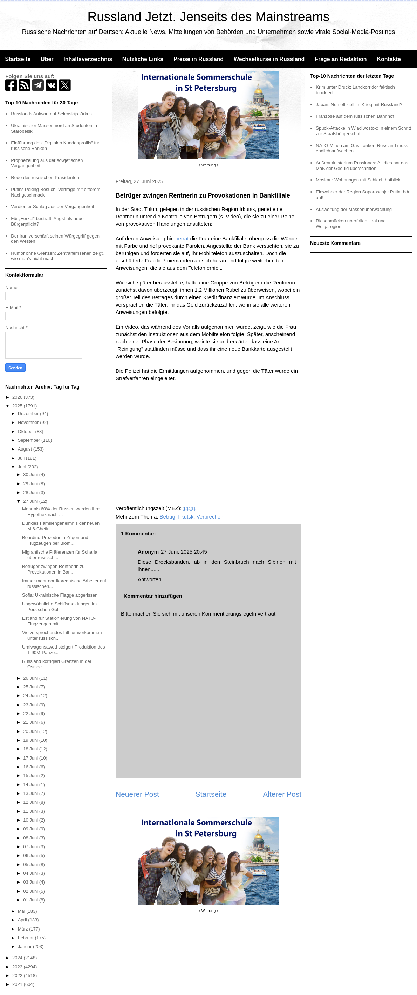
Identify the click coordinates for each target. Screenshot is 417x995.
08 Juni (31, 837)
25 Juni (31, 686)
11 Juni (31, 811)
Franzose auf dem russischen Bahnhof (355, 116)
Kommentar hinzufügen (153, 596)
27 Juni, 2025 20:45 (184, 552)
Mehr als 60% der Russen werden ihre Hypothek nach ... (61, 511)
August (25, 449)
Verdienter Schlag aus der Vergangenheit (52, 206)
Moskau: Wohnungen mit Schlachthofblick (358, 180)
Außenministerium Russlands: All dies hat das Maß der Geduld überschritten (362, 165)
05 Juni (31, 864)
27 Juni (31, 501)
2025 (18, 406)
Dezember (29, 413)
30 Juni (31, 474)
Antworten (150, 579)
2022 (18, 975)
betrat (182, 238)
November (29, 422)
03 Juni (31, 882)
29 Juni (31, 483)
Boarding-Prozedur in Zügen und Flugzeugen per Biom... (55, 540)
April (23, 919)
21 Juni (31, 722)
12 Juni (31, 802)
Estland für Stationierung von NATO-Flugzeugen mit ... (59, 621)
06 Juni (31, 855)
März (23, 929)
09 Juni (31, 828)
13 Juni (31, 793)
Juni (22, 466)
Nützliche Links (142, 59)
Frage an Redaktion (341, 59)
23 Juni (31, 704)
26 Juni (31, 678)
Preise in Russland (198, 59)
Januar (25, 946)
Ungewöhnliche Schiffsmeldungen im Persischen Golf (59, 606)
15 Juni (31, 775)
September (29, 440)
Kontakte (389, 59)
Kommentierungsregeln (229, 614)
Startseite (17, 59)
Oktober (26, 431)
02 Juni (31, 891)
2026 (18, 397)
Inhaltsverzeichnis (87, 59)
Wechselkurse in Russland (269, 59)
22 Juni (31, 713)
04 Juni (31, 873)
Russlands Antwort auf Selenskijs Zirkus (51, 113)
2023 (18, 966)
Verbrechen (210, 517)
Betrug (167, 517)
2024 (18, 957)
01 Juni (31, 900)
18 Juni (31, 749)
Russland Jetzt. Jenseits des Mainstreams (209, 16)
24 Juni (31, 695)
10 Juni (31, 820)
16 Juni (31, 766)
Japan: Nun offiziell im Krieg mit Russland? (359, 104)
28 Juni (31, 492)
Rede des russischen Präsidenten (45, 177)
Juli (22, 458)
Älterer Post (282, 794)
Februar (26, 937)
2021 (18, 984)
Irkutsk (185, 517)
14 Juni (31, 784)
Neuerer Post (137, 794)
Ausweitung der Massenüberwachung (354, 209)
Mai (22, 911)
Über (47, 59)
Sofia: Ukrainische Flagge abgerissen (59, 595)
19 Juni (31, 740)
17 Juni (31, 758)
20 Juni (31, 731)
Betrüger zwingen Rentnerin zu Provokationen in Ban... (53, 569)
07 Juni (31, 846)
